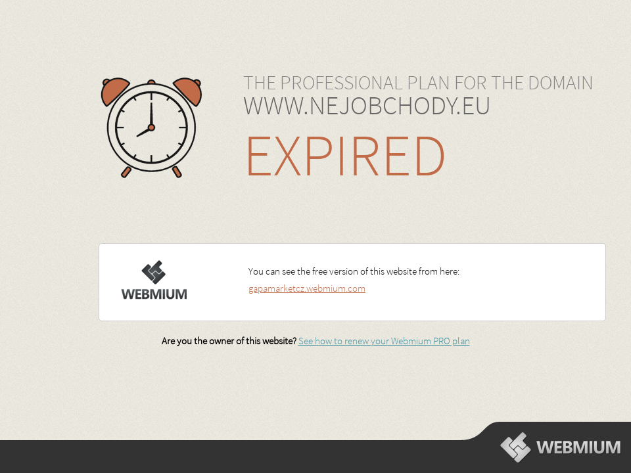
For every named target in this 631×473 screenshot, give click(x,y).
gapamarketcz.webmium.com (306, 288)
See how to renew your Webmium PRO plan (384, 340)
